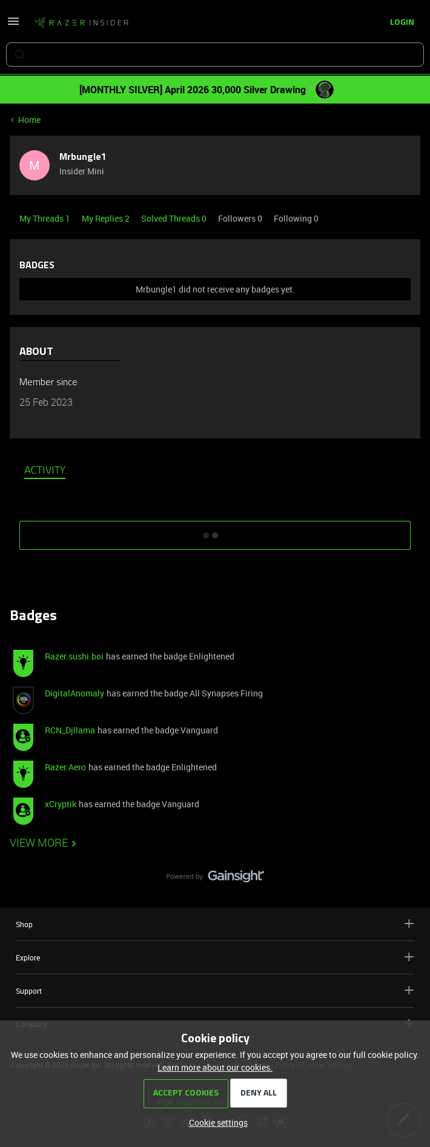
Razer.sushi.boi (74, 656)
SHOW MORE (215, 531)
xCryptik (60, 804)
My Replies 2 (106, 218)
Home (29, 119)
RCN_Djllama (70, 730)
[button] (13, 25)
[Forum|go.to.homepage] (81, 23)
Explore (215, 957)
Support (215, 990)
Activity (44, 471)
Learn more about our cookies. (215, 1067)
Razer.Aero (65, 767)
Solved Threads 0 (174, 218)
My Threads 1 (45, 218)
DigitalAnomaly (74, 693)
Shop (215, 924)
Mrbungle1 (82, 157)
